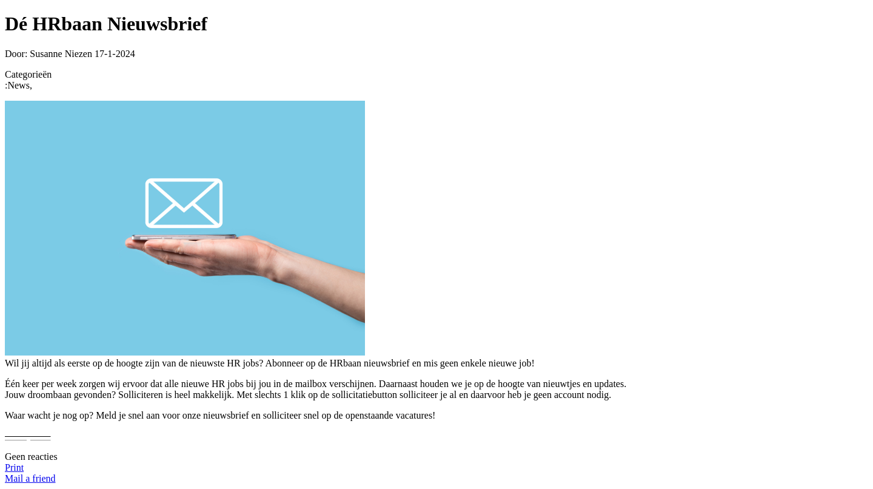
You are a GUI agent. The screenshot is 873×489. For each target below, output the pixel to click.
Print (14, 467)
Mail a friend (30, 478)
